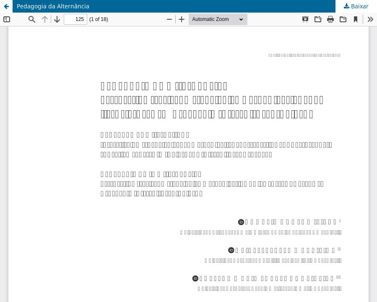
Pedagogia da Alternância (53, 6)
